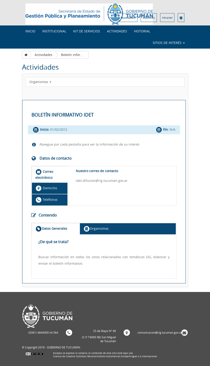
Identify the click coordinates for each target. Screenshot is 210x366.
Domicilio (46, 188)
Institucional (54, 31)
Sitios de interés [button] (169, 42)
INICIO (30, 31)
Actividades (117, 31)
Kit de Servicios (86, 31)
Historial (142, 31)
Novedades (128, 17)
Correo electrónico (44, 174)
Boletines (149, 17)
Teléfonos (46, 200)
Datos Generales (51, 229)
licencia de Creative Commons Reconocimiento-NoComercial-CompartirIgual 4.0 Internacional (105, 356)
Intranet (167, 17)
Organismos (40, 82)
